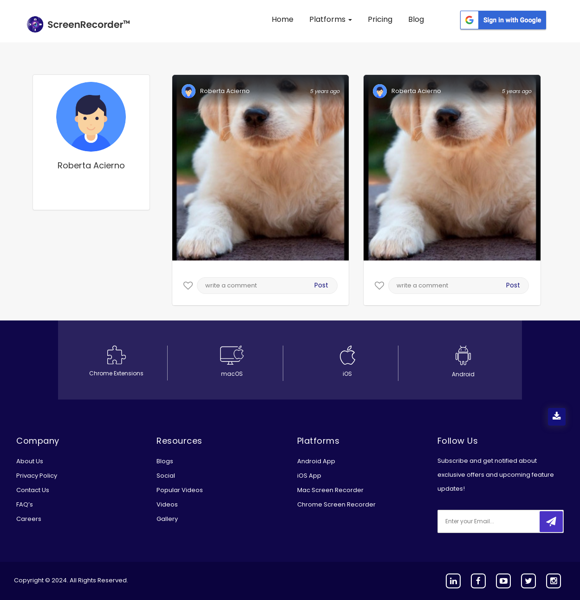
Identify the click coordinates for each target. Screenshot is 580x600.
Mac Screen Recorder (330, 490)
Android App (316, 461)
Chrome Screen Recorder (336, 504)
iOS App (309, 475)
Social (165, 475)
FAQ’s (24, 504)
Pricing (380, 19)
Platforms (330, 19)
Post (321, 285)
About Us (29, 461)
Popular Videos (179, 490)
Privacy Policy (36, 475)
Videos (167, 504)
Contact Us (32, 490)
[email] (499, 521)
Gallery (167, 518)
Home (282, 19)
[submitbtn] (551, 521)
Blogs (164, 461)
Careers (28, 518)
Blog (416, 19)
